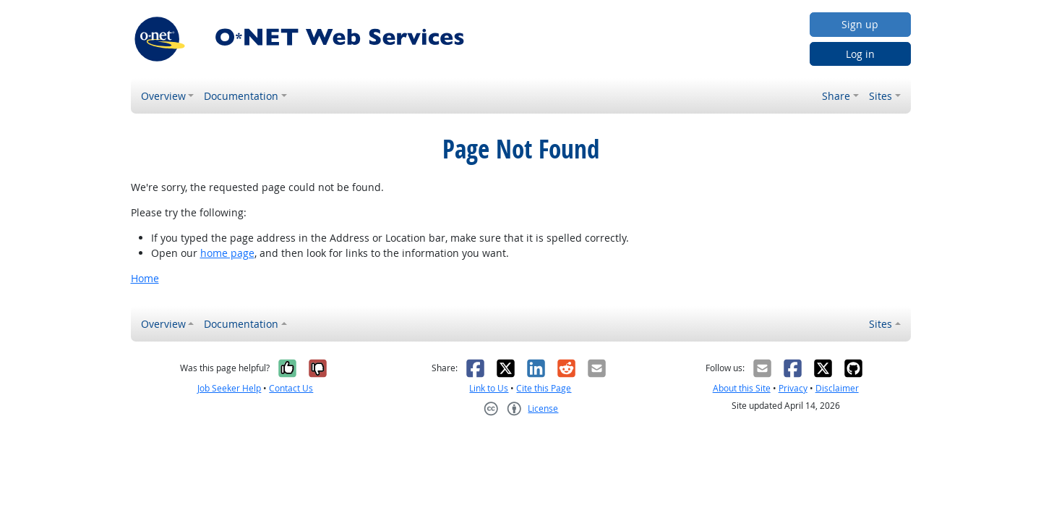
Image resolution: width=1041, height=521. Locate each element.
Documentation (241, 96)
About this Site (742, 388)
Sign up (859, 24)
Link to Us (488, 388)
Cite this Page (543, 388)
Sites (880, 96)
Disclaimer (837, 388)
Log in (860, 54)
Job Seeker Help (229, 388)
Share (836, 96)
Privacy (793, 388)
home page (227, 253)
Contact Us (291, 388)
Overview (163, 96)
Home (145, 278)
